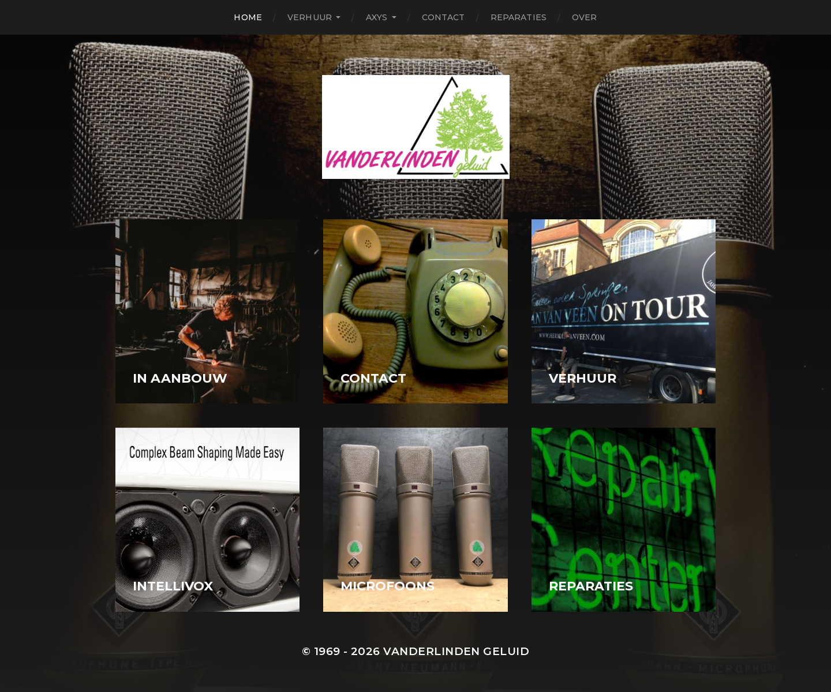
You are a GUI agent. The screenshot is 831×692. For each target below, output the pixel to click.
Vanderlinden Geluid (456, 651)
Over (584, 17)
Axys (377, 17)
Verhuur (309, 17)
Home (248, 17)
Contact (443, 17)
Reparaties (518, 17)
